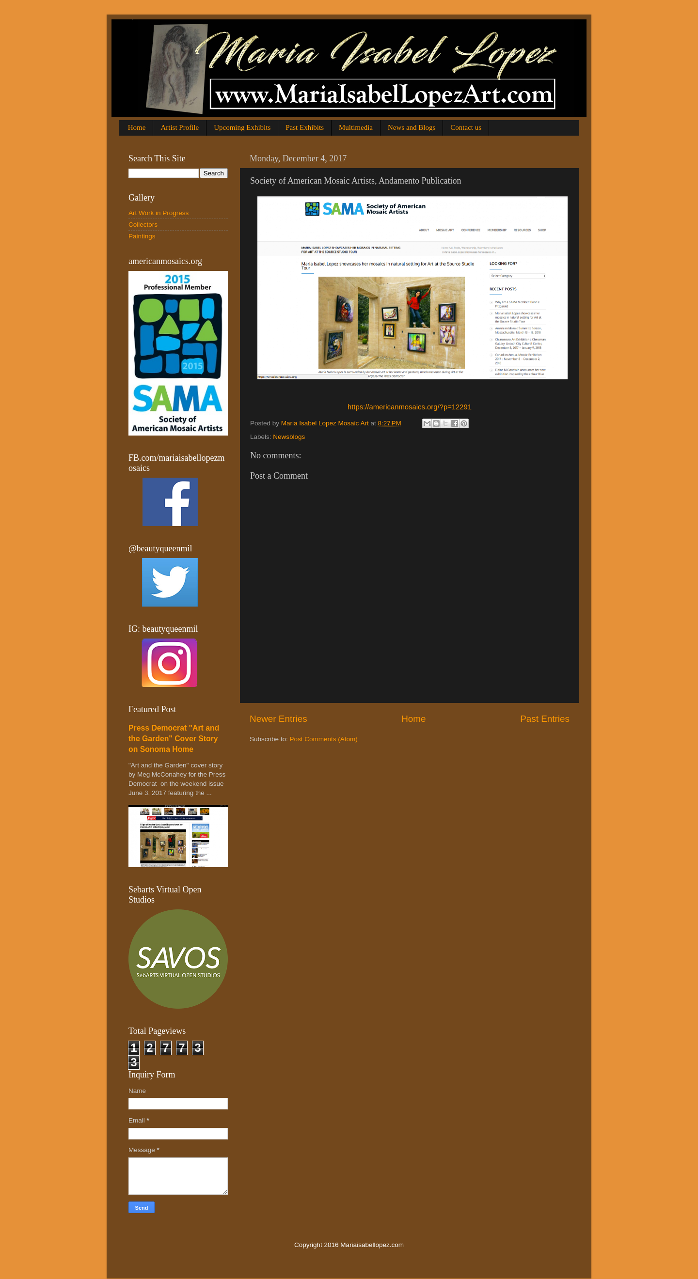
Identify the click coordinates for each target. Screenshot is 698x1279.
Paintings (142, 236)
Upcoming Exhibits (242, 127)
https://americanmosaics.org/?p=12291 (410, 407)
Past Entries (545, 719)
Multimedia (356, 127)
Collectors (143, 224)
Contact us (465, 127)
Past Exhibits (305, 127)
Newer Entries (278, 719)
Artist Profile (179, 127)
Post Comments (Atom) (324, 739)
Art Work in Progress (158, 213)
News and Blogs (411, 127)
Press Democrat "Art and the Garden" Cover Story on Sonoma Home (173, 738)
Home (137, 127)
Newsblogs (289, 436)
